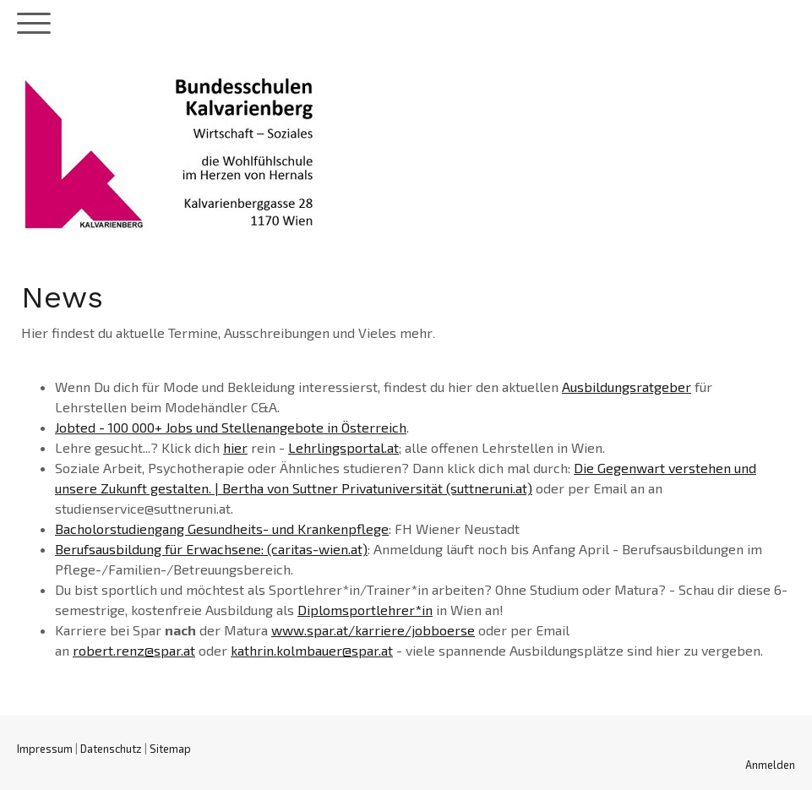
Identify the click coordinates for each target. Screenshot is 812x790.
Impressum (45, 748)
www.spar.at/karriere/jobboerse (373, 630)
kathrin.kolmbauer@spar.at (312, 650)
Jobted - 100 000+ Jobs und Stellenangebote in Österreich (230, 427)
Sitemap (170, 748)
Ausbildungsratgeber (626, 387)
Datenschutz (111, 748)
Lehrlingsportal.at (343, 447)
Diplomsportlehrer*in (365, 610)
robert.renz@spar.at (134, 650)
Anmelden (770, 764)
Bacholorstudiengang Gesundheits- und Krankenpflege (222, 528)
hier (235, 447)
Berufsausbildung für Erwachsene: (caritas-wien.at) (211, 549)
